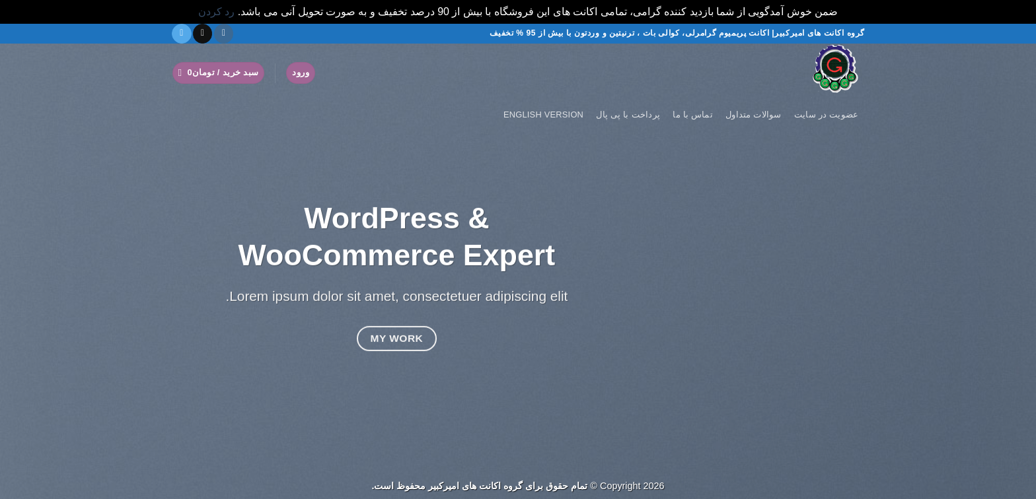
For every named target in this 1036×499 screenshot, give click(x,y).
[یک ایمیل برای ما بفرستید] (202, 34)
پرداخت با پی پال (628, 114)
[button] (300, 73)
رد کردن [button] (216, 11)
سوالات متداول (753, 114)
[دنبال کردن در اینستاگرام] (223, 34)
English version (543, 114)
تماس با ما (693, 114)
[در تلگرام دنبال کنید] (181, 34)
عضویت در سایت (826, 114)
